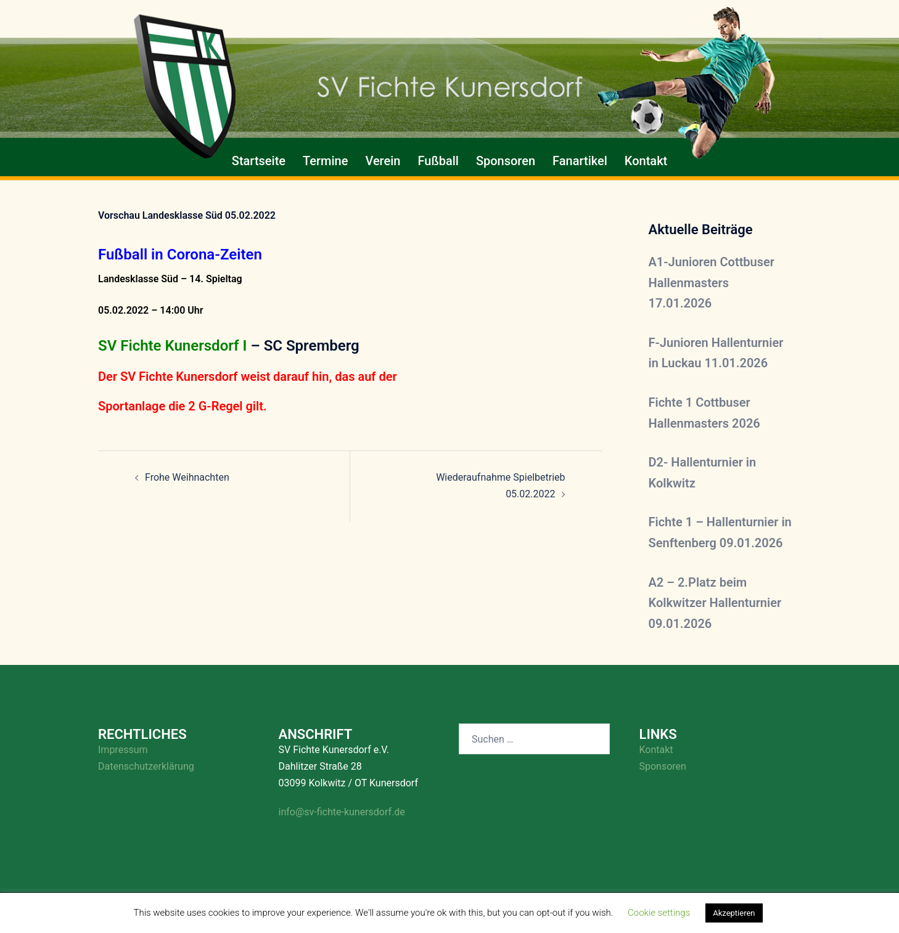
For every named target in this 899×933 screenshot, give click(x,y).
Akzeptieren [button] (734, 913)
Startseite (258, 160)
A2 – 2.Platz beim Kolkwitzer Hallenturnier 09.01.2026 (715, 603)
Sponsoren (505, 160)
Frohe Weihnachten (187, 477)
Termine (325, 160)
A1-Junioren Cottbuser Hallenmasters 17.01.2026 (712, 283)
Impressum (123, 750)
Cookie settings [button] (659, 912)
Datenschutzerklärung (146, 766)
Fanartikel (579, 160)
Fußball (437, 160)
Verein (382, 160)
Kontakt (646, 160)
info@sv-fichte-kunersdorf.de (342, 812)
